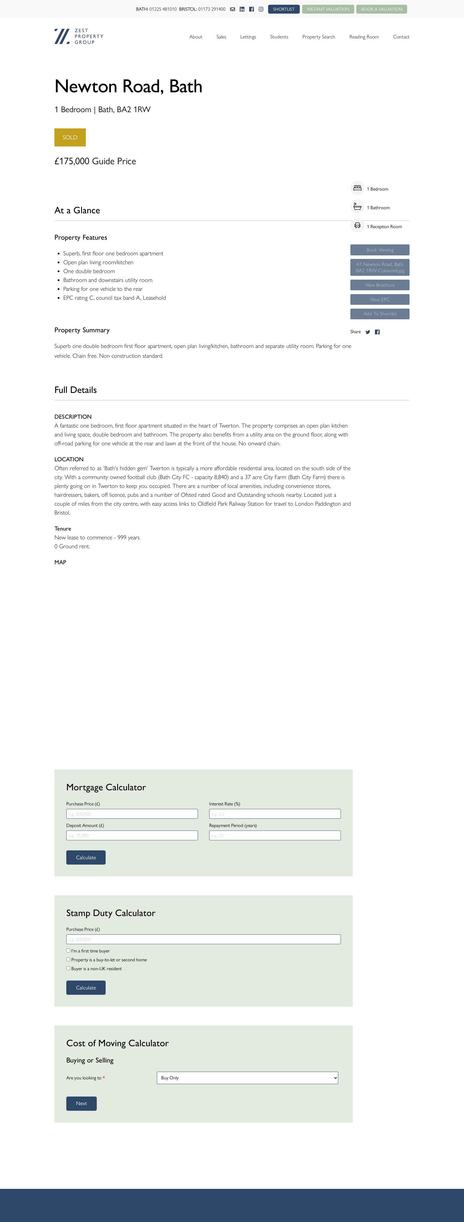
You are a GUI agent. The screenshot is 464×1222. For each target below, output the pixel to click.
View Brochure (380, 297)
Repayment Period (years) (233, 825)
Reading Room (362, 36)
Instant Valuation (324, 9)
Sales (214, 36)
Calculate (86, 857)
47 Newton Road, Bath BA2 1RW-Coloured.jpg (380, 273)
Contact (401, 36)
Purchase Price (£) (83, 804)
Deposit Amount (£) (85, 825)
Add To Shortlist (380, 330)
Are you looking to (85, 1078)
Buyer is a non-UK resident (94, 968)
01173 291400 (205, 9)
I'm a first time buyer (88, 951)
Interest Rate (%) (224, 804)
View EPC (380, 313)
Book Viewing (380, 250)
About (188, 36)
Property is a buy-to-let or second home (106, 960)
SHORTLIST (278, 9)
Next (81, 1103)
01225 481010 (156, 9)
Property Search (314, 36)
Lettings (241, 36)
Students (274, 36)
